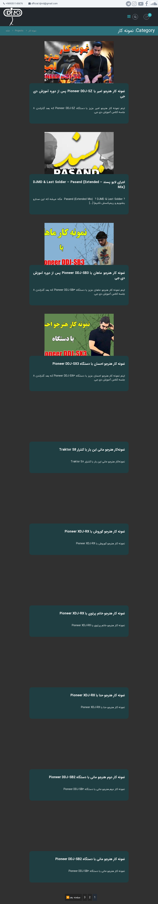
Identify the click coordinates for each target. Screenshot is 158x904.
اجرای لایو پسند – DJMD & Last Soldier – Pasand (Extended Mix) (79, 184)
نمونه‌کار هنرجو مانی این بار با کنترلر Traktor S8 (92, 449)
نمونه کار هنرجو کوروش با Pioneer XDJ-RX (95, 531)
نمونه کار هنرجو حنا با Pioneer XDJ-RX (97, 695)
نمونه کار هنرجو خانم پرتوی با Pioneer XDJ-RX (92, 613)
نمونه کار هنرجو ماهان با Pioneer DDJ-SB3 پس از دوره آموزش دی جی (79, 275)
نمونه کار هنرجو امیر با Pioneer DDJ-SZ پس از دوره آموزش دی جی (79, 94)
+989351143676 (14, 3)
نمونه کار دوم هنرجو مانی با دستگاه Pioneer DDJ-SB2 (87, 777)
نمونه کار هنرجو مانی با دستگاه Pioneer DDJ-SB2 (90, 859)
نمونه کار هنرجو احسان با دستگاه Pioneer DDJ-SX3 (89, 363)
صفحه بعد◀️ (73, 897)
